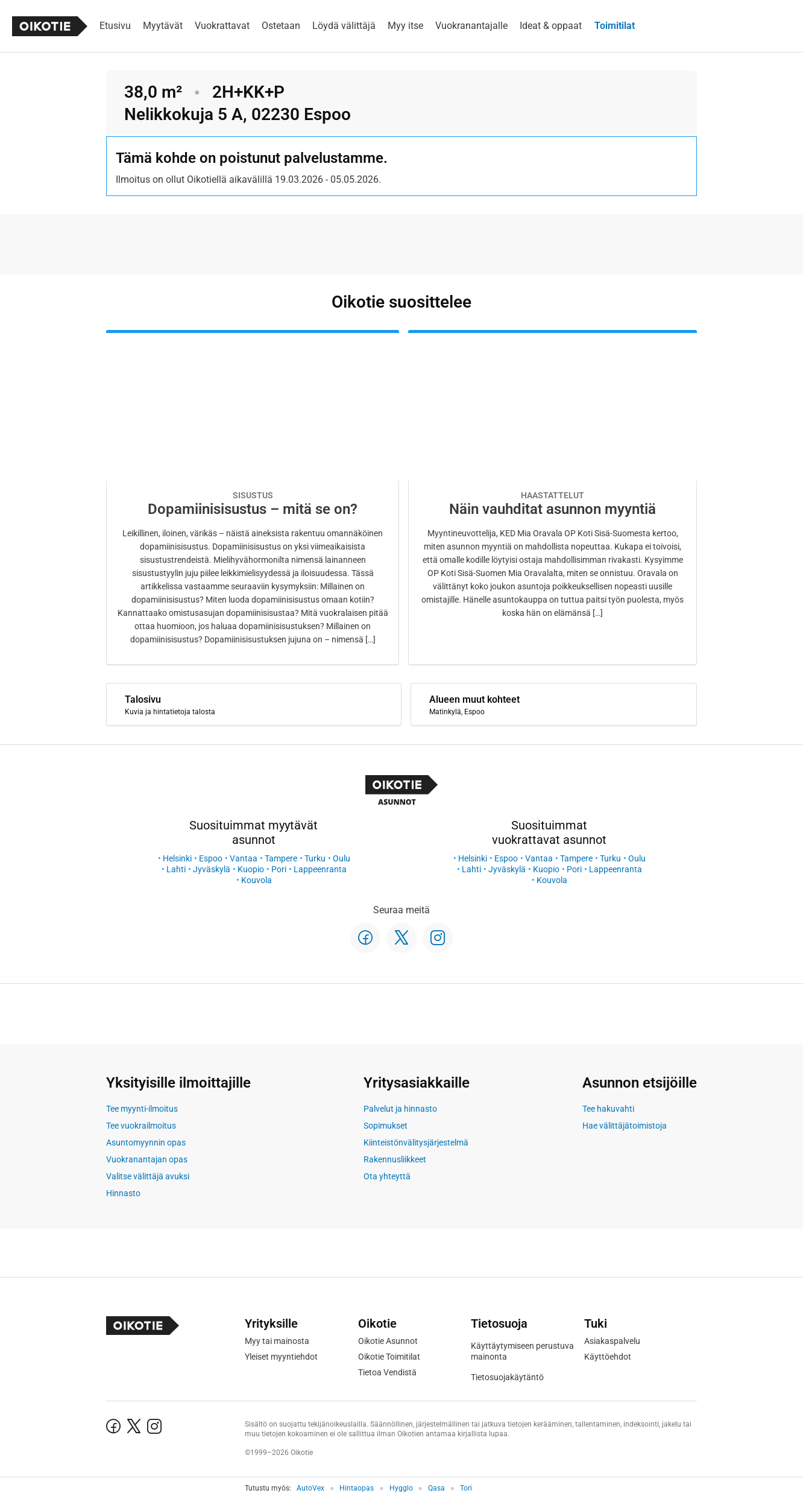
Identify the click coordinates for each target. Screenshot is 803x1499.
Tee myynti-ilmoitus (142, 1109)
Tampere (281, 858)
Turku (315, 858)
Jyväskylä (211, 869)
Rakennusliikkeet (395, 1159)
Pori (278, 869)
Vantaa (243, 858)
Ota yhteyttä (387, 1176)
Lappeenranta (320, 869)
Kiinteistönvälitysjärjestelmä (416, 1142)
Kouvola (256, 880)
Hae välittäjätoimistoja (624, 1125)
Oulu (341, 858)
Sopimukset (386, 1125)
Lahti (176, 869)
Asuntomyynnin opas (146, 1142)
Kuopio (251, 869)
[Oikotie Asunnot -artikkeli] (252, 497)
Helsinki (177, 858)
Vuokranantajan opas (146, 1159)
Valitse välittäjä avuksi (147, 1176)
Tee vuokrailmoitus (141, 1125)
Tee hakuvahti (608, 1109)
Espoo (210, 858)
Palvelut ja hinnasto (400, 1109)
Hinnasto (123, 1193)
